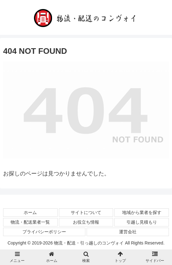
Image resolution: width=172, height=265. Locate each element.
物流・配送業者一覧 (30, 222)
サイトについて (86, 212)
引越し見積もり (142, 222)
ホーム (30, 212)
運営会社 (127, 231)
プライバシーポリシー (44, 231)
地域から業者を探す (141, 212)
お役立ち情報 (86, 222)
